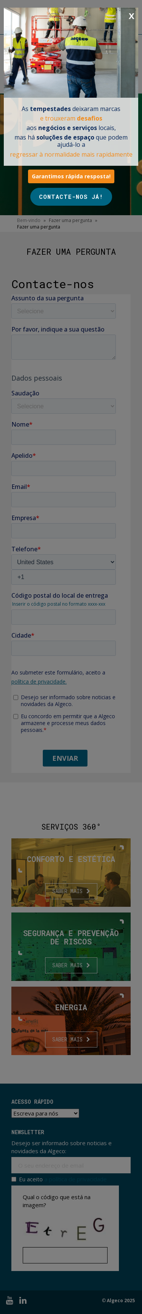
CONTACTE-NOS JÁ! (71, 196)
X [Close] (131, 15)
